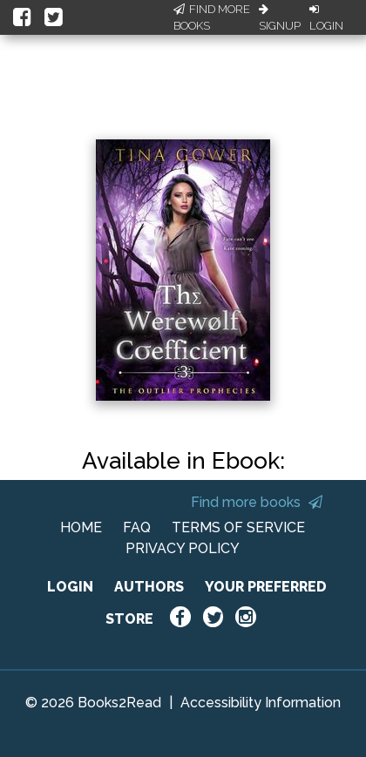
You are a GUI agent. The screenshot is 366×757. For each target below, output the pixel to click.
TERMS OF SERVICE (238, 527)
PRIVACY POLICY (182, 548)
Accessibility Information (260, 702)
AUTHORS (149, 586)
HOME (81, 527)
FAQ (137, 527)
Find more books (256, 502)
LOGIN (70, 586)
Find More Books (211, 18)
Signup (280, 18)
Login (326, 18)
